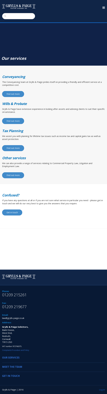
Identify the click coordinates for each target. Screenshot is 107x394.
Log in (102, 389)
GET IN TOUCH (11, 376)
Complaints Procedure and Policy (15, 350)
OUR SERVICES (11, 357)
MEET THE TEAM (12, 366)
